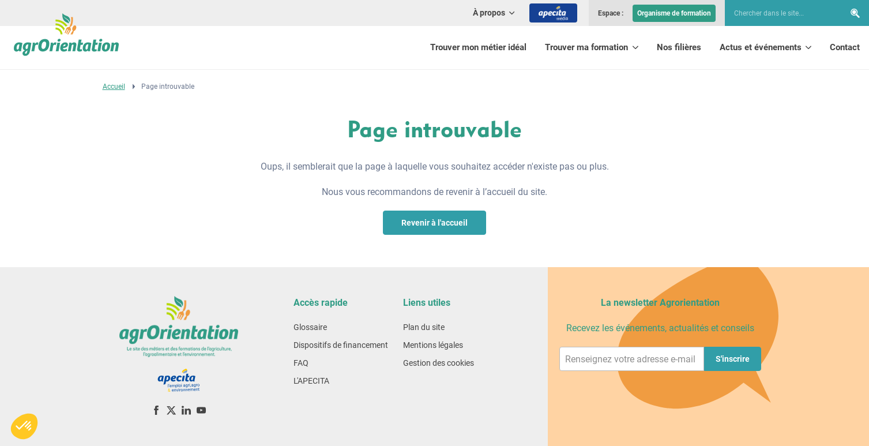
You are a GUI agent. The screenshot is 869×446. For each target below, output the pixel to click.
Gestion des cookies (438, 363)
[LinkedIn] (186, 409)
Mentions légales (433, 345)
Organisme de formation (674, 13)
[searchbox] (779, 13)
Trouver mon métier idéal (478, 47)
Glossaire (310, 327)
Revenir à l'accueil (434, 222)
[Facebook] (156, 409)
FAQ (301, 363)
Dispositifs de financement (341, 345)
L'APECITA (311, 380)
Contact (845, 47)
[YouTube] (201, 409)
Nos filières (679, 47)
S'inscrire (733, 358)
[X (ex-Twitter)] (171, 409)
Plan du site (424, 327)
